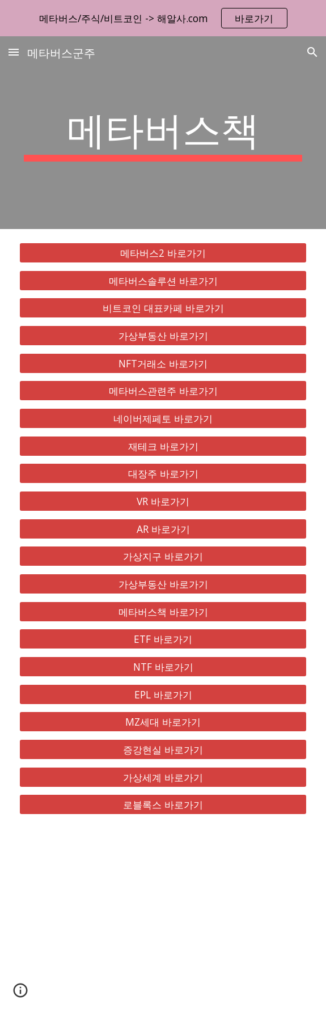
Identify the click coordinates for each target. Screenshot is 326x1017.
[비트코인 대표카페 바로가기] (163, 308)
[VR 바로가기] (163, 501)
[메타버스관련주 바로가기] (163, 391)
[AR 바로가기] (163, 528)
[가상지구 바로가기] (163, 556)
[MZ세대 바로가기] (163, 722)
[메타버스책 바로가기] (163, 611)
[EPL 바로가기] (163, 694)
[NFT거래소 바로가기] (163, 363)
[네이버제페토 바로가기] (163, 418)
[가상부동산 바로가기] (163, 336)
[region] (163, 18)
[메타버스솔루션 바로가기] (163, 280)
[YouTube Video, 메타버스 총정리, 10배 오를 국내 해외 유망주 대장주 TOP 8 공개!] (163, 922)
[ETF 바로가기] (163, 639)
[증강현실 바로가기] (163, 750)
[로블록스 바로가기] (163, 805)
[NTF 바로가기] (163, 667)
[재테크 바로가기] (163, 446)
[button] (13, 51)
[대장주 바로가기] (163, 473)
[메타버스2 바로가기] (163, 253)
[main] (163, 132)
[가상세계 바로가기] (163, 777)
